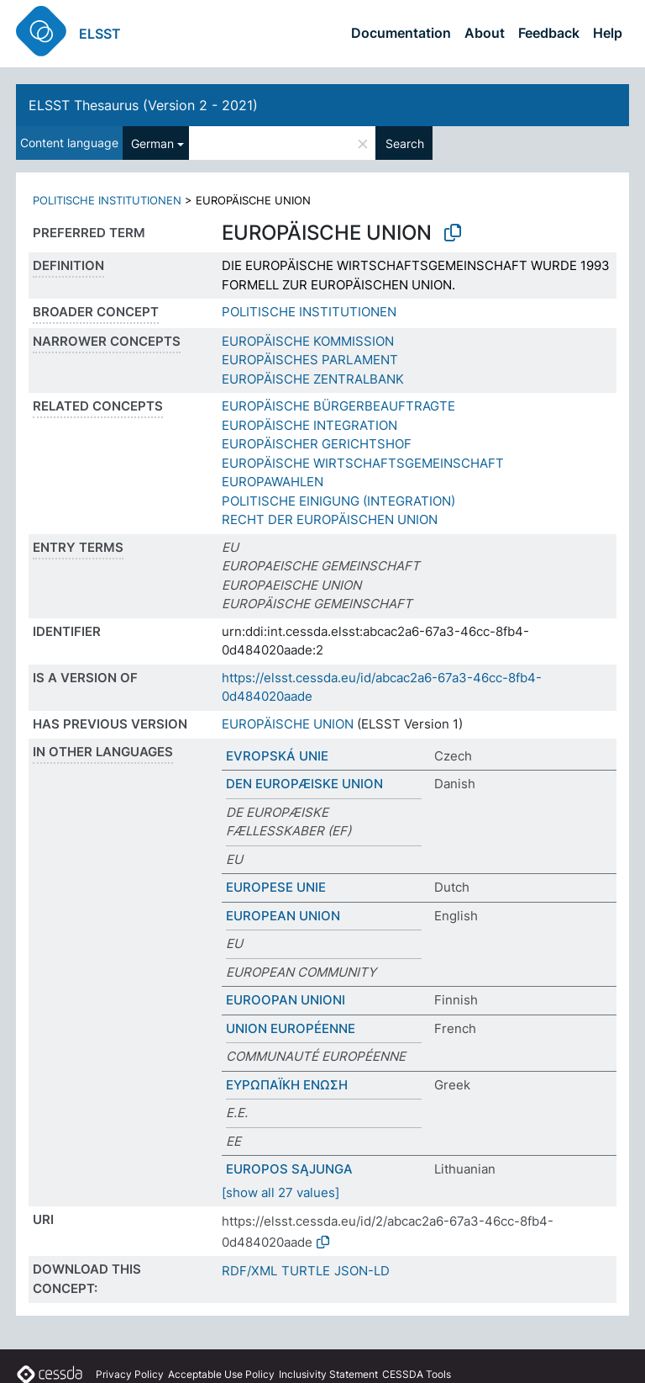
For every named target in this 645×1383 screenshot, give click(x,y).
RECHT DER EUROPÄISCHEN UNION (330, 519)
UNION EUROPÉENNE (290, 1028)
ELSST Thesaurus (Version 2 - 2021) (143, 105)
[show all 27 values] (280, 1192)
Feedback (548, 32)
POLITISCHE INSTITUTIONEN (107, 200)
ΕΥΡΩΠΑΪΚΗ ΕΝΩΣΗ (287, 1085)
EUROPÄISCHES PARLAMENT (310, 360)
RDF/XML (249, 1271)
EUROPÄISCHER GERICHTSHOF (317, 444)
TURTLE (305, 1271)
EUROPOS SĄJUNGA (289, 1169)
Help (607, 32)
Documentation (401, 32)
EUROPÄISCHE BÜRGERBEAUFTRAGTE (338, 406)
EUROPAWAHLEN (272, 482)
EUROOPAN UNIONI (285, 1000)
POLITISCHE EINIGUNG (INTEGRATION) (338, 501)
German (152, 143)
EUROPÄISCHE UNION (288, 724)
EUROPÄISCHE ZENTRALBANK (313, 379)
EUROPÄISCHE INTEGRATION (309, 425)
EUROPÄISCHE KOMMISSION (308, 341)
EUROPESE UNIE (276, 887)
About (484, 32)
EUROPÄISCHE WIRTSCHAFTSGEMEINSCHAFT (363, 463)
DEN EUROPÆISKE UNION (304, 784)
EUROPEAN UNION (283, 916)
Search (404, 143)
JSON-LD (362, 1271)
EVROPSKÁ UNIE (277, 756)
